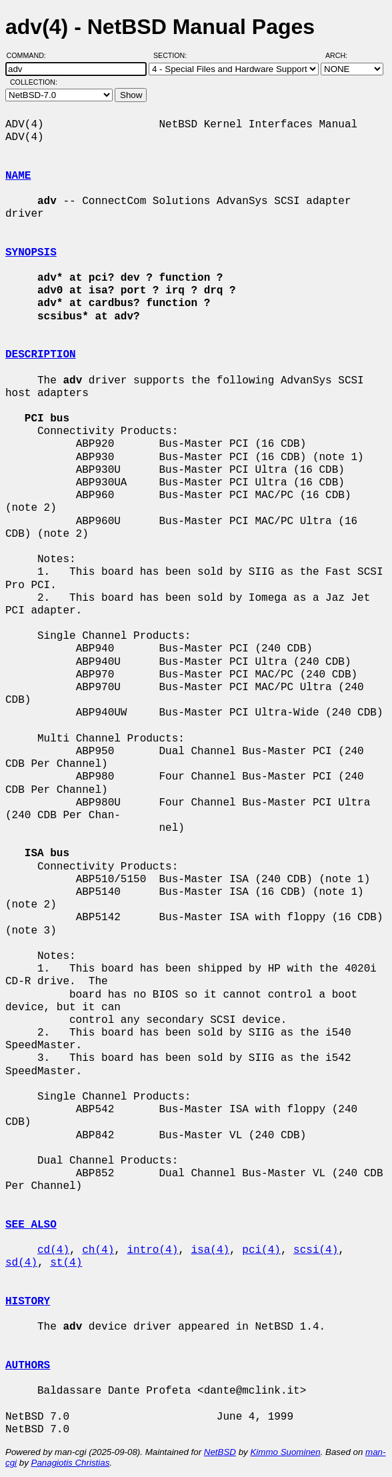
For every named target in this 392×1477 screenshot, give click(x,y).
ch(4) (98, 1250)
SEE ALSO (31, 1225)
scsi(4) (315, 1250)
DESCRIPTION (40, 354)
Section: (173, 55)
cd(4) (53, 1250)
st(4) (66, 1263)
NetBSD (220, 1452)
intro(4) (152, 1250)
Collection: (33, 82)
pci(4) (261, 1250)
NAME (18, 176)
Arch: (342, 55)
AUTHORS (27, 1365)
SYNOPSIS (31, 252)
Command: (30, 55)
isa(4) (210, 1250)
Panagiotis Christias (70, 1463)
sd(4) (21, 1263)
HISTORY (27, 1301)
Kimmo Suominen (285, 1452)
